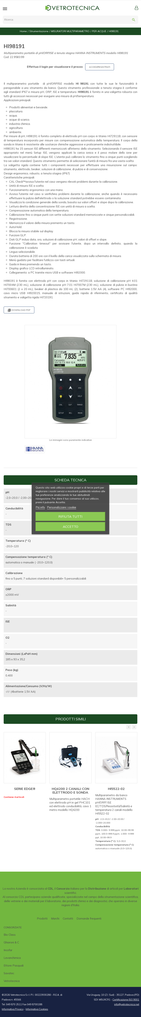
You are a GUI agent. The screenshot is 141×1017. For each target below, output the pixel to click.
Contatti (68, 918)
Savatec (9, 973)
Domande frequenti (89, 918)
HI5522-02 (116, 789)
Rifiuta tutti (70, 516)
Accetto (70, 526)
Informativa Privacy (13, 1009)
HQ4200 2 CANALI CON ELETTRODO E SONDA (70, 791)
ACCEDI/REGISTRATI (99, 67)
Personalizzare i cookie (61, 507)
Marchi (55, 918)
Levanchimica (12, 958)
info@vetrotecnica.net (126, 1004)
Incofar (8, 950)
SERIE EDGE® (24, 789)
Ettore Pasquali (14, 965)
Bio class (10, 934)
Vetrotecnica (12, 981)
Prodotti (42, 918)
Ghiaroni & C (11, 942)
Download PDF (19, 310)
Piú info (40, 507)
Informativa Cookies (37, 1009)
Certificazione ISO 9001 (126, 999)
